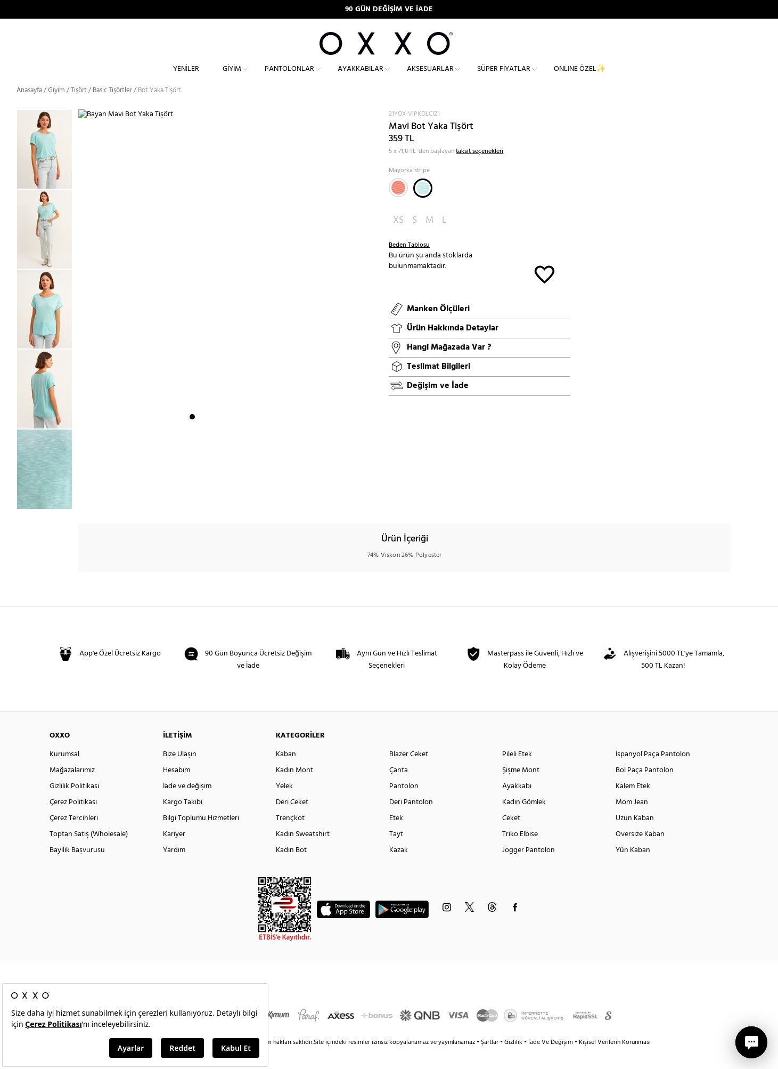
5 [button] (230, 498)
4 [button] (221, 498)
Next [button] (83, 321)
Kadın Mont (294, 789)
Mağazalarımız (72, 789)
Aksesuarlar (430, 77)
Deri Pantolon (411, 821)
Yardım (174, 869)
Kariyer (174, 853)
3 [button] (211, 498)
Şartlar (490, 1061)
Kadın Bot (291, 869)
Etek (396, 837)
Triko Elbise (520, 853)
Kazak (398, 869)
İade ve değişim (187, 805)
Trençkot (290, 837)
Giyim (232, 77)
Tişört (79, 109)
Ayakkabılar (360, 77)
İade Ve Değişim (550, 1061)
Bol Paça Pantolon (645, 789)
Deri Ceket (292, 821)
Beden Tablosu (409, 263)
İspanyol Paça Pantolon (653, 773)
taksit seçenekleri (479, 169)
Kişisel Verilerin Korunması (615, 1061)
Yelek (284, 805)
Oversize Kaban (640, 853)
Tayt (396, 853)
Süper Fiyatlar (503, 77)
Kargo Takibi (182, 821)
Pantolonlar (289, 77)
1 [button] (192, 498)
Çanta (398, 789)
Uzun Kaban (635, 837)
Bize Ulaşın (179, 773)
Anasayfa (29, 109)
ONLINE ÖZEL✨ (579, 77)
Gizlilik (514, 1061)
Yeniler (186, 77)
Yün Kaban (633, 869)
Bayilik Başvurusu (77, 869)
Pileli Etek (517, 773)
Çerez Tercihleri (74, 837)
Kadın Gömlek (524, 821)
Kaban (286, 773)
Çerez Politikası (73, 821)
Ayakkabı (516, 805)
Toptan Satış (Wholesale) (89, 853)
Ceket (511, 837)
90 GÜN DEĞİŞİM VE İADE (389, 9)
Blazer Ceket (408, 773)
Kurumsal (64, 773)
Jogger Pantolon (528, 869)
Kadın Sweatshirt (303, 853)
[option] (48, 168)
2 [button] (201, 498)
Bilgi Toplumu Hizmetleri (201, 837)
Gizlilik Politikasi (74, 805)
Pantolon (404, 805)
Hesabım (176, 789)
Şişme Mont (520, 789)
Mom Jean (632, 821)
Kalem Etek (633, 805)
